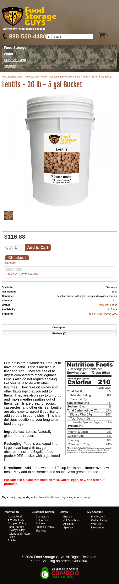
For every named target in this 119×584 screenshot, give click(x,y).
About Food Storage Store (16, 518)
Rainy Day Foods (107, 304)
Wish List (96, 523)
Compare (10, 262)
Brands (67, 516)
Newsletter (97, 527)
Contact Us (42, 516)
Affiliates (68, 523)
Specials (68, 527)
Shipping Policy (17, 523)
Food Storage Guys (12, 76)
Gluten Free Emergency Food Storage (60, 76)
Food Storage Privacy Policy (16, 528)
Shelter (10, 66)
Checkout (17, 258)
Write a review (29, 274)
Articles (12, 540)
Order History (99, 520)
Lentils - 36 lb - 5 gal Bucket (97, 76)
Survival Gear (15, 60)
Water (8, 54)
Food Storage (15, 48)
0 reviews (11, 274)
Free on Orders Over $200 (102, 313)
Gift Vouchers (71, 520)
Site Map (40, 530)
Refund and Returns (42, 522)
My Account (98, 516)
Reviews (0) (59, 333)
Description (59, 327)
